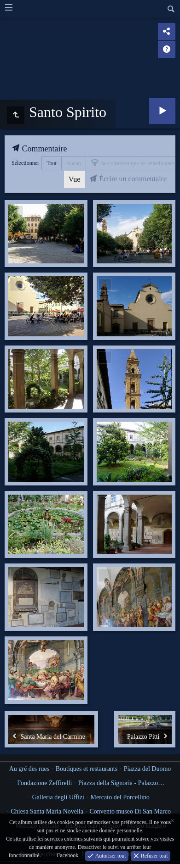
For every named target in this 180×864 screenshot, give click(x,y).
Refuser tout (153, 855)
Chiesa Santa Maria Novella (47, 811)
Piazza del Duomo (147, 768)
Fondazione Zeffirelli (44, 783)
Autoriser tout (110, 855)
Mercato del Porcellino (119, 797)
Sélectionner (25, 163)
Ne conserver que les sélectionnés (137, 163)
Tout (51, 163)
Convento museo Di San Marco (130, 811)
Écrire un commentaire (132, 179)
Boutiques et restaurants (87, 768)
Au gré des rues (29, 768)
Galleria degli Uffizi (58, 797)
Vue (75, 179)
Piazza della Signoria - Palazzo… (121, 783)
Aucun (73, 163)
